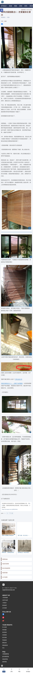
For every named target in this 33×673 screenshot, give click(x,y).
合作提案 (5, 577)
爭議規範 (4, 640)
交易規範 (4, 635)
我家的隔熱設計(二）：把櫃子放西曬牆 (12, 383)
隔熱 (8, 17)
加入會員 (4, 627)
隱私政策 (4, 642)
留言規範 (4, 637)
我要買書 (5, 572)
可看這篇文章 (18, 379)
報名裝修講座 (6, 568)
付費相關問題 (5, 654)
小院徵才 (4, 602)
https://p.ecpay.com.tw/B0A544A (10, 509)
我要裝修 (5, 559)
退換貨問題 (5, 659)
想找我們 (4, 605)
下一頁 (11, 513)
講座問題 (4, 661)
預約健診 (4, 629)
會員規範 (4, 632)
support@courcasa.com (8, 589)
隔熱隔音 (3, 17)
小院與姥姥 (5, 597)
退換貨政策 (5, 645)
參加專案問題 (5, 656)
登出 (3, 647)
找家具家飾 (5, 564)
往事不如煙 (5, 600)
